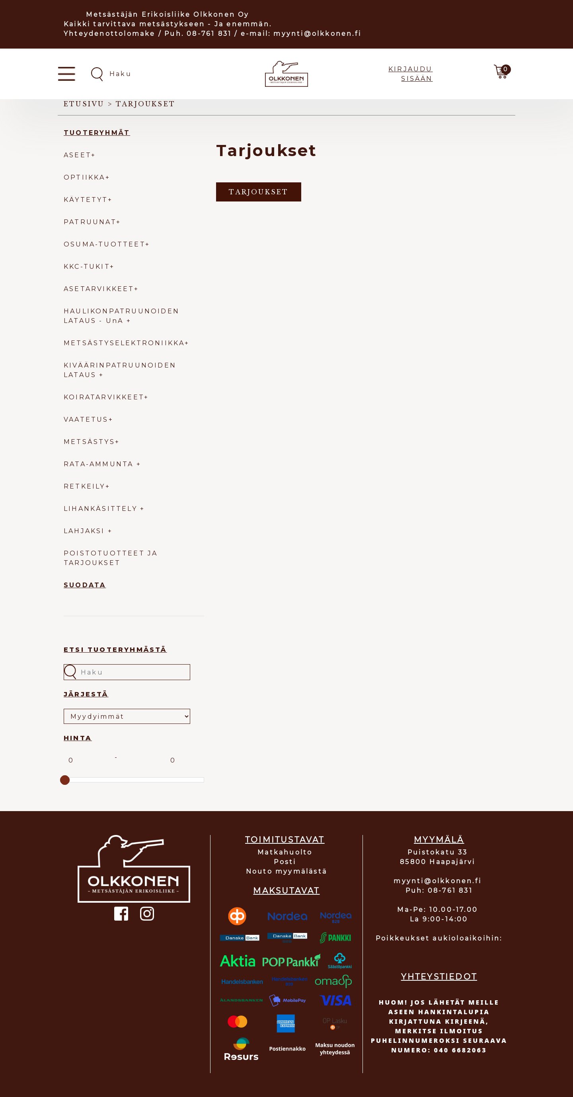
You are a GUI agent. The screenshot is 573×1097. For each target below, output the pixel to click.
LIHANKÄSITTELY (102, 508)
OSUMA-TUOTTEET (104, 244)
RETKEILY (84, 486)
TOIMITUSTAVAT (285, 840)
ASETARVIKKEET (99, 289)
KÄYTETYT (86, 199)
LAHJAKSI (86, 531)
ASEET (77, 155)
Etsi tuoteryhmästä (115, 649)
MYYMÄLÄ (439, 840)
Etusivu (84, 104)
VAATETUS (86, 419)
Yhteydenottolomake (110, 33)
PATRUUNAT (90, 222)
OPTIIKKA (84, 177)
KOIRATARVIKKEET (104, 397)
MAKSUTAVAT (286, 891)
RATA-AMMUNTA (100, 464)
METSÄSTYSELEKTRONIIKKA (124, 343)
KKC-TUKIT (87, 266)
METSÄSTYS (89, 442)
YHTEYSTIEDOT (439, 977)
